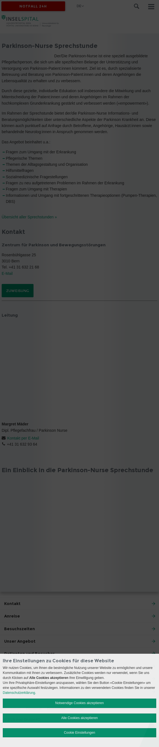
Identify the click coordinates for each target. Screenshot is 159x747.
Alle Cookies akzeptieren (79, 718)
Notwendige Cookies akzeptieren (79, 703)
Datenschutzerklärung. (19, 693)
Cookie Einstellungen (79, 733)
